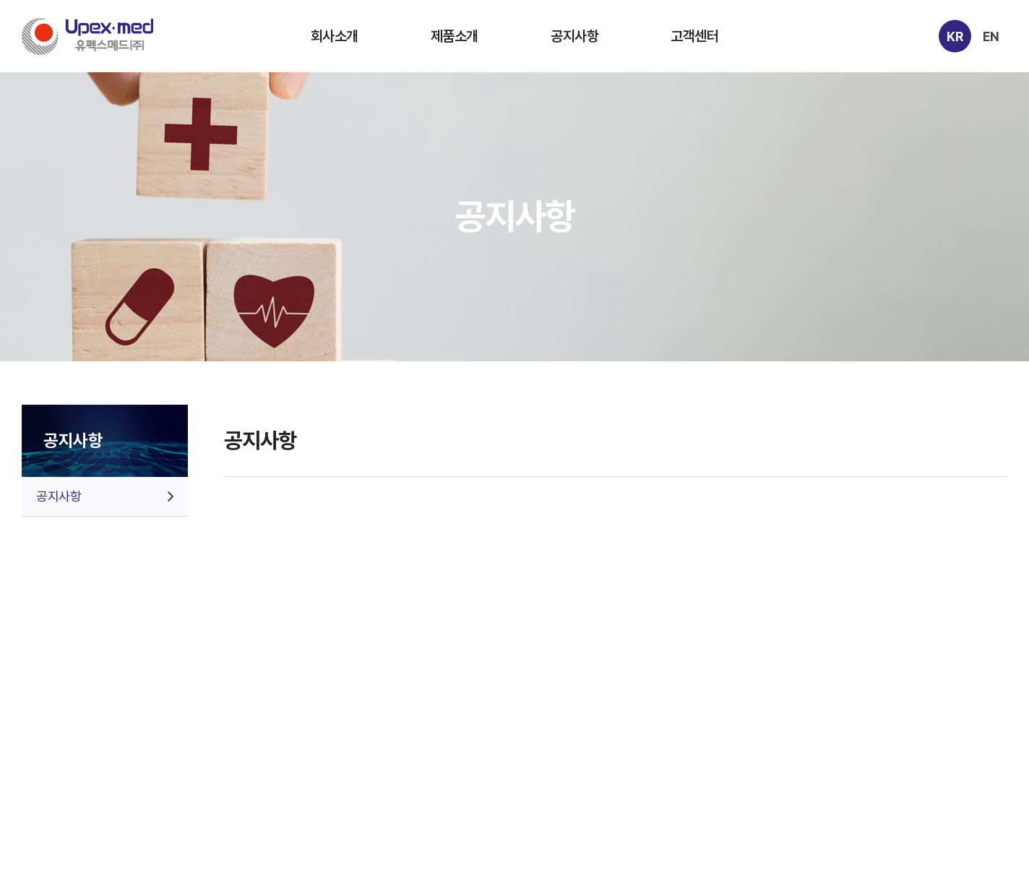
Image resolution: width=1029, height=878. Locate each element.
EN (991, 35)
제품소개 (454, 36)
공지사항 (574, 36)
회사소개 (334, 36)
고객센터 (694, 36)
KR (955, 35)
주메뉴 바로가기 (0, 0)
